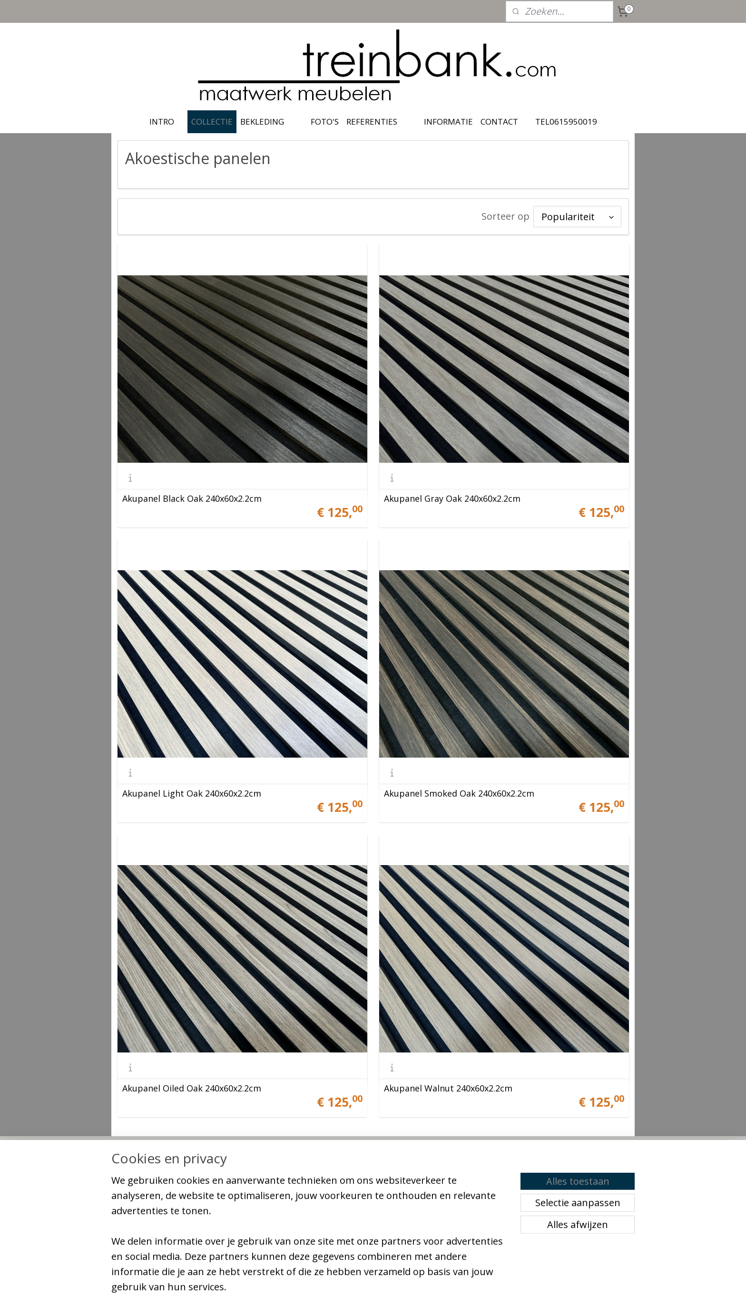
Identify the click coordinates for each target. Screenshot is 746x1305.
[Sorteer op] (577, 216)
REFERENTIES (371, 121)
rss (351, 1287)
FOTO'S (325, 121)
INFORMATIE (448, 121)
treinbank (347, 1165)
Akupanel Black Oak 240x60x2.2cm (192, 498)
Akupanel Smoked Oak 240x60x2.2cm (459, 793)
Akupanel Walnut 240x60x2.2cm (448, 1088)
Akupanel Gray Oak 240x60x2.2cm (452, 498)
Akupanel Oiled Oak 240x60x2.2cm (191, 1088)
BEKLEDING (262, 121)
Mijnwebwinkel (471, 1287)
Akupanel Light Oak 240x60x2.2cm (191, 793)
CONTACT (499, 121)
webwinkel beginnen (388, 1287)
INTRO (161, 121)
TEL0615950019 (566, 121)
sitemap (332, 1287)
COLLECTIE (212, 121)
